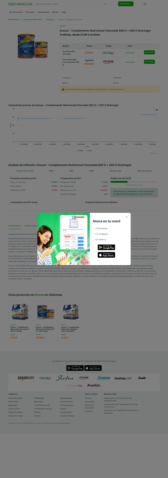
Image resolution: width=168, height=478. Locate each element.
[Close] (126, 217)
